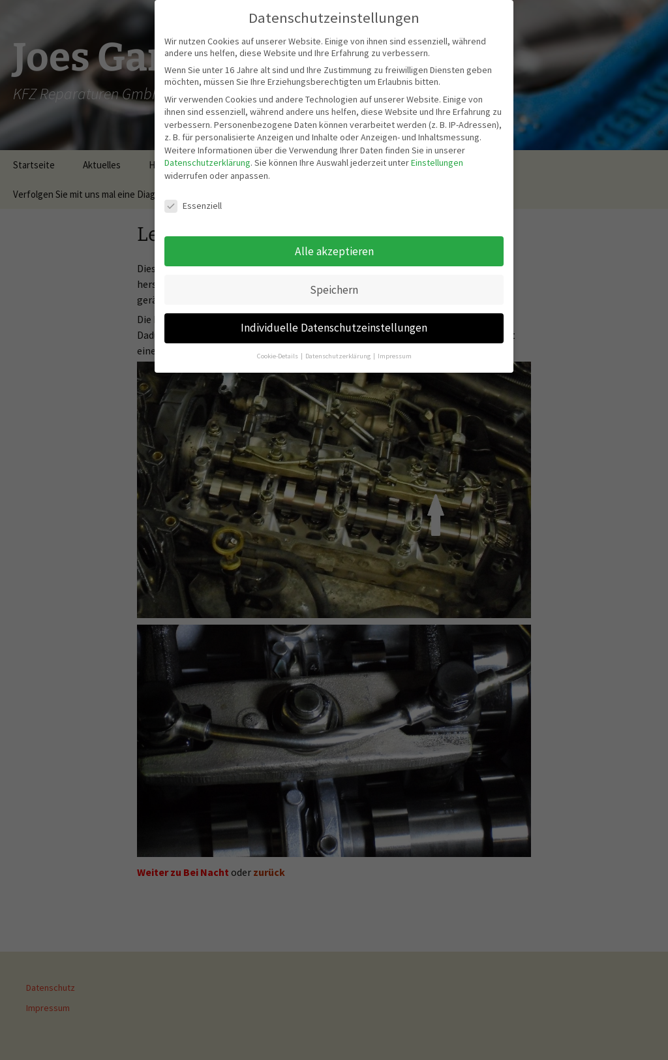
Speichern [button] (334, 283)
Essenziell (193, 199)
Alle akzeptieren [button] (334, 245)
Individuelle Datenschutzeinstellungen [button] (334, 322)
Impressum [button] (395, 350)
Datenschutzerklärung (207, 157)
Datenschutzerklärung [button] (338, 350)
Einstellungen (437, 157)
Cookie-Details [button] (278, 350)
